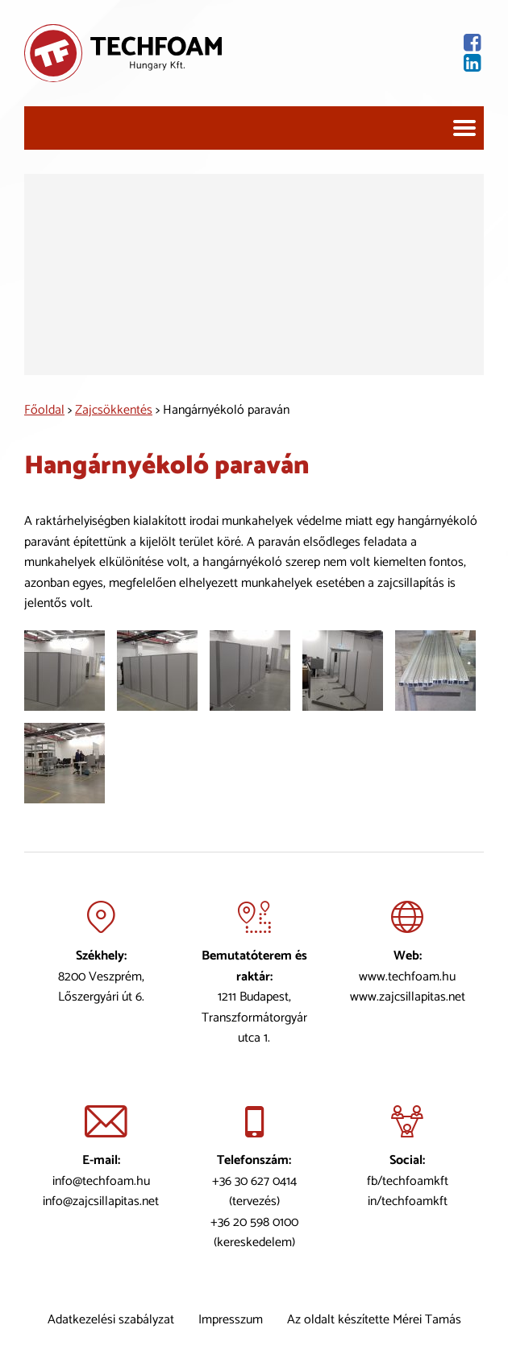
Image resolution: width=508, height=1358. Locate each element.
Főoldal (44, 410)
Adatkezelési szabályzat (111, 1320)
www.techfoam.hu (407, 976)
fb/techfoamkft (407, 1180)
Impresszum (230, 1320)
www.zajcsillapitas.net (407, 997)
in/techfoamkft (408, 1201)
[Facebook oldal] (353, 43)
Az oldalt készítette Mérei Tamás (374, 1320)
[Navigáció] (464, 128)
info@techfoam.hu (101, 1180)
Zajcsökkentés (113, 410)
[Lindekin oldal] (353, 63)
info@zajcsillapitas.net (101, 1201)
